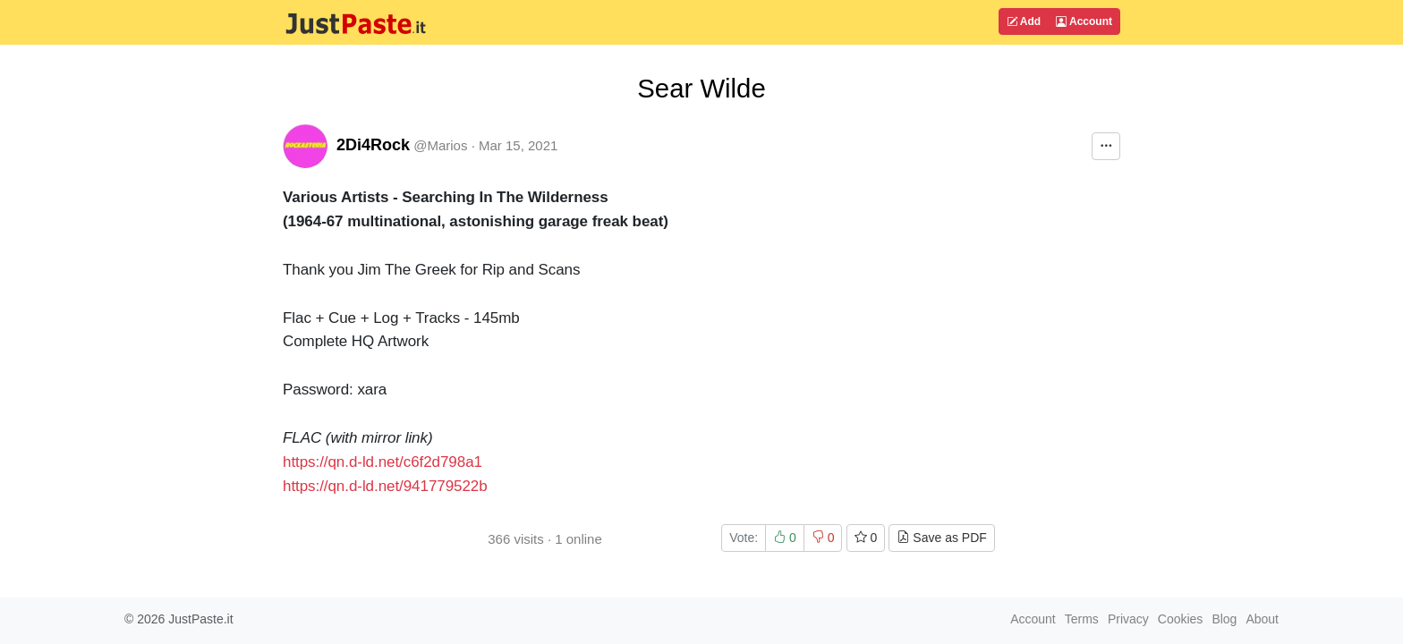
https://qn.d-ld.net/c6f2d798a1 (382, 461)
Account (1084, 21)
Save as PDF (941, 537)
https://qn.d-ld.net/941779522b (385, 486)
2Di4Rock (373, 145)
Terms (1082, 619)
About (1262, 619)
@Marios (440, 145)
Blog (1224, 619)
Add (1024, 21)
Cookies (1180, 619)
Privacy (1128, 619)
